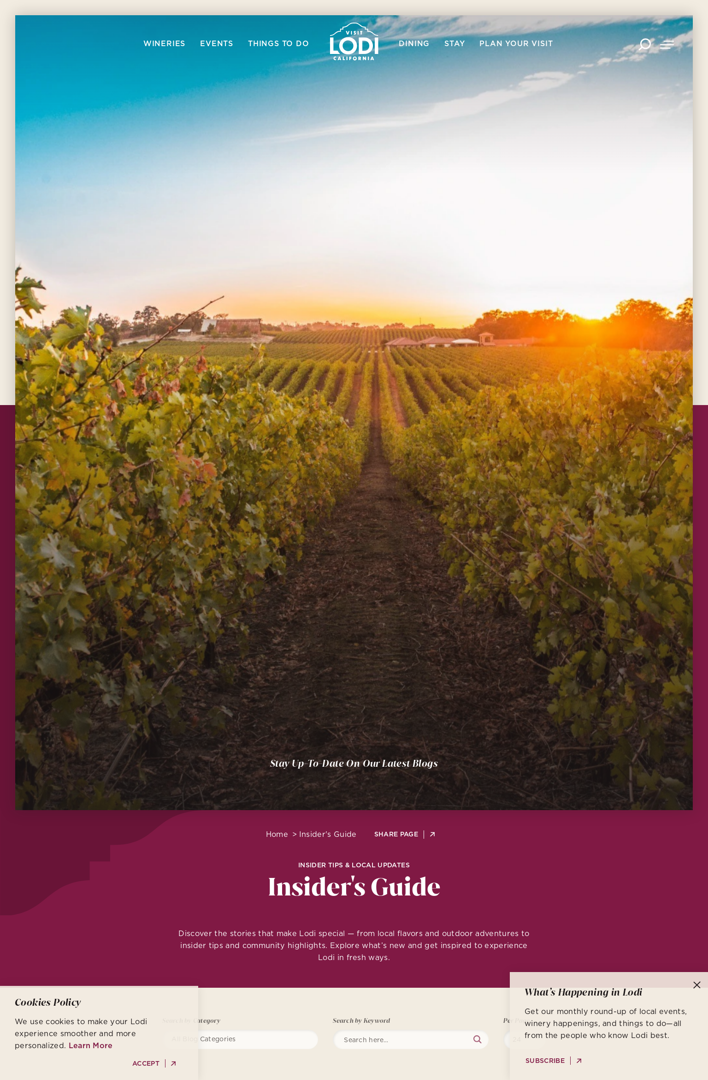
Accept (145, 1063)
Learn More (91, 1045)
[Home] (354, 41)
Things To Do (278, 43)
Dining (414, 43)
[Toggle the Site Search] (644, 43)
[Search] (415, 1039)
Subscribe (545, 1060)
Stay (454, 43)
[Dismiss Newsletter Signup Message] (697, 985)
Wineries (164, 43)
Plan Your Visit (516, 43)
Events (216, 43)
